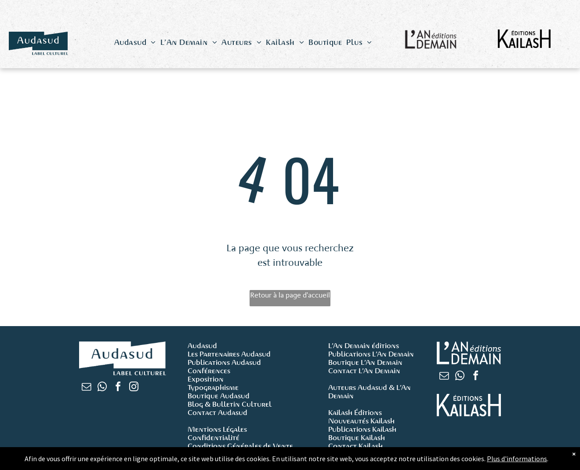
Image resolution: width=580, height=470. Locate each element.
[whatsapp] (102, 388)
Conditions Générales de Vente (240, 446)
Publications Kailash (362, 429)
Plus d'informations (517, 458)
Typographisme (213, 387)
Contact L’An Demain (364, 371)
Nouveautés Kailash (361, 421)
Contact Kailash (355, 446)
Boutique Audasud (219, 396)
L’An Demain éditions (363, 345)
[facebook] (118, 388)
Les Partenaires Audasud (229, 354)
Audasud (202, 345)
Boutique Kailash (356, 437)
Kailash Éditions (355, 412)
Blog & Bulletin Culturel (230, 404)
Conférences (209, 371)
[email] (86, 388)
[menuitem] (135, 43)
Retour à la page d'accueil (290, 295)
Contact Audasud (217, 412)
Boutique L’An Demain (365, 362)
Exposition (206, 379)
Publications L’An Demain (371, 354)
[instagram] (134, 388)
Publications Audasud (224, 362)
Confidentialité (213, 437)
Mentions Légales (217, 429)
